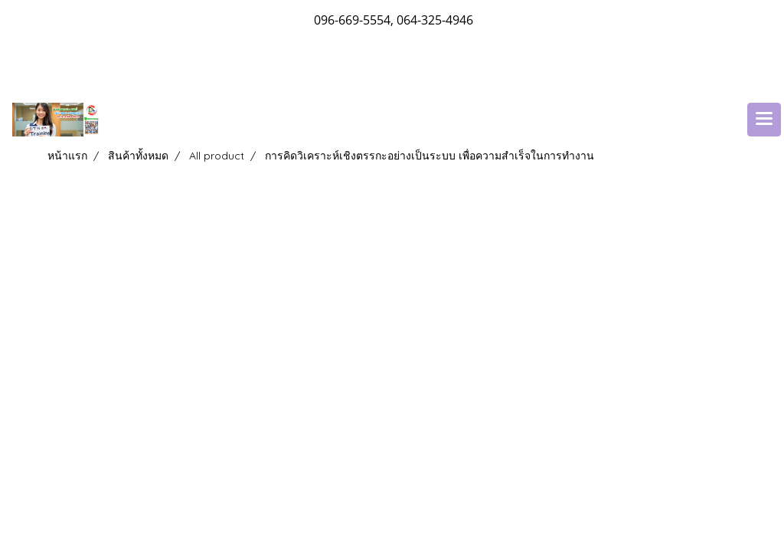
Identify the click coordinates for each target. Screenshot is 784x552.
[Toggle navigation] (764, 119)
